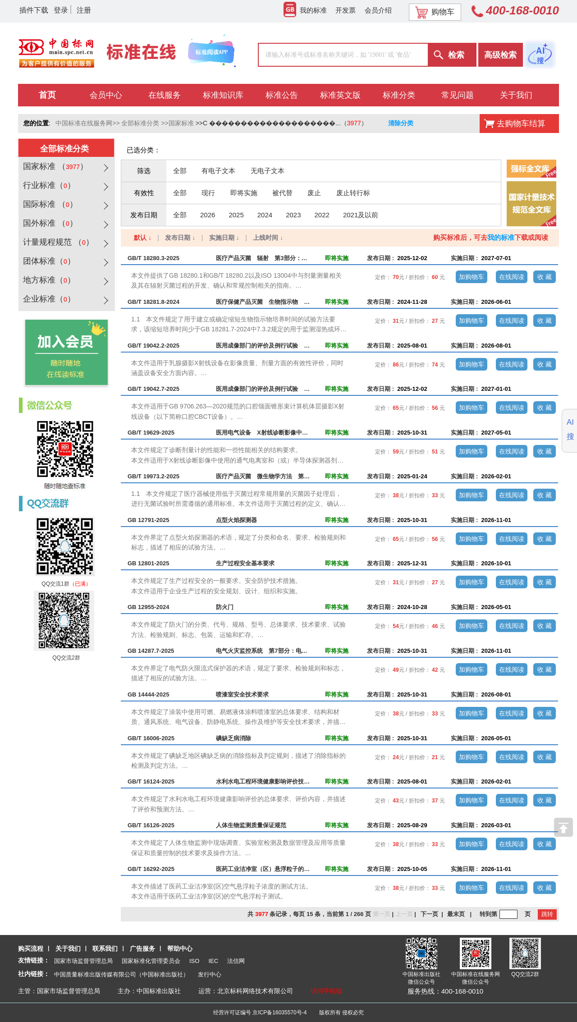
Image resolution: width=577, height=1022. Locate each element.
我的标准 (305, 10)
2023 (293, 215)
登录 (61, 10)
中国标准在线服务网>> (87, 123)
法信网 (236, 961)
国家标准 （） (54, 166)
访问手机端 (326, 991)
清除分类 (400, 123)
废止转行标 (353, 193)
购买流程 (30, 948)
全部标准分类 (140, 123)
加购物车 (471, 276)
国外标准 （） (49, 223)
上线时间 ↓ (268, 237)
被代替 (282, 193)
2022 (322, 215)
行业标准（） (48, 185)
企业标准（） (48, 298)
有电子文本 (218, 170)
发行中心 (209, 974)
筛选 (144, 170)
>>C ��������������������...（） (281, 123)
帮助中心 (179, 948)
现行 (208, 193)
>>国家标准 (177, 123)
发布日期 (143, 215)
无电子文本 (267, 170)
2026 (207, 215)
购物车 (434, 12)
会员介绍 (378, 10)
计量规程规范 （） (57, 242)
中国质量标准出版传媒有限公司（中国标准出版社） (121, 974)
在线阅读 (511, 276)
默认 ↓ (142, 237)
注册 (84, 10)
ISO (194, 961)
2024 (264, 215)
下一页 (429, 914)
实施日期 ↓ (224, 237)
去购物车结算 (521, 123)
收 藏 (544, 276)
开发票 (345, 10)
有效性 (144, 193)
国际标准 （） (49, 204)
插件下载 (33, 10)
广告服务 (142, 948)
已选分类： (143, 150)
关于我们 (68, 948)
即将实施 (243, 193)
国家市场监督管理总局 (83, 961)
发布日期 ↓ (180, 237)
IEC (213, 961)
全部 (180, 170)
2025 (236, 215)
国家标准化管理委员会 (151, 961)
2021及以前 (360, 215)
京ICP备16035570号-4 (279, 1012)
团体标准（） (48, 261)
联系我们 (105, 948)
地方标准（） (48, 279)
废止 (314, 193)
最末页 (456, 914)
